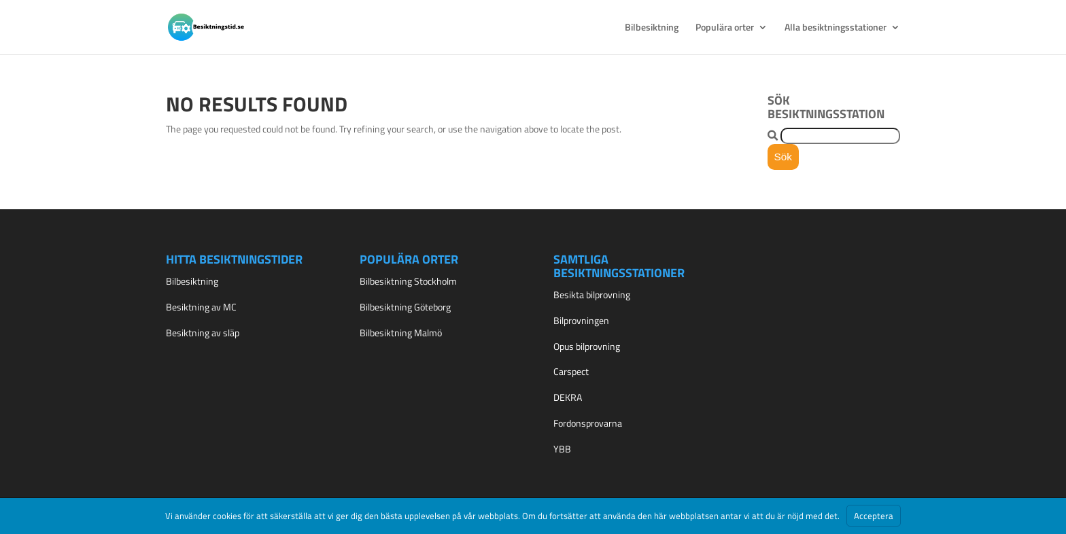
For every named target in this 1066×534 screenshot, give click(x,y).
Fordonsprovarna (587, 423)
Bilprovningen (581, 320)
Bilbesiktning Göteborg (405, 307)
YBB (562, 449)
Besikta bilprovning (591, 294)
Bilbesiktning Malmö (401, 332)
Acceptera (873, 515)
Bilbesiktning (651, 28)
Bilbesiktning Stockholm (408, 281)
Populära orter (724, 28)
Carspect (571, 371)
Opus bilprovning (586, 346)
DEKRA (567, 397)
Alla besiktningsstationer (836, 28)
